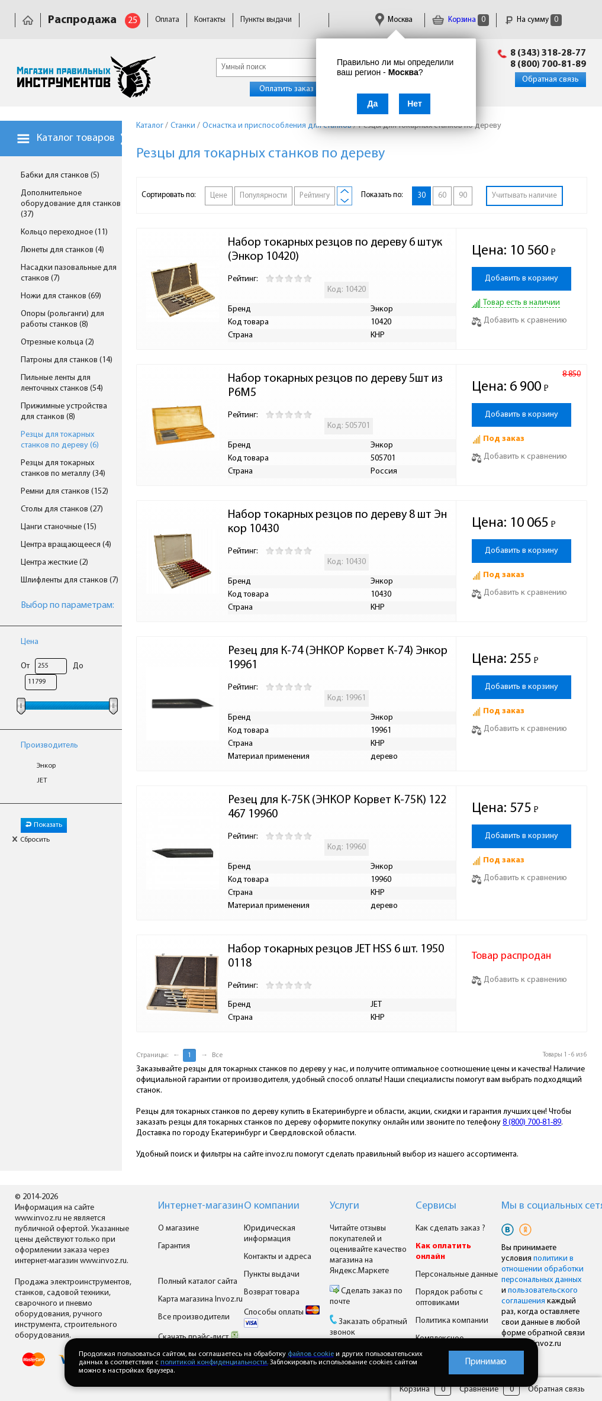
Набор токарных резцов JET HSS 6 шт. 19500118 (336, 956)
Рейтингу (315, 195)
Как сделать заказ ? (450, 1228)
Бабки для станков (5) (60, 175)
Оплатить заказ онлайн (300, 89)
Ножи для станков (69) (61, 296)
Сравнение (478, 1389)
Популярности (263, 195)
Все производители (194, 1317)
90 (463, 195)
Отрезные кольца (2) (57, 342)
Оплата (167, 20)
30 (421, 195)
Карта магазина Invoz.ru (200, 1299)
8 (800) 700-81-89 (548, 64)
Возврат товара (272, 1292)
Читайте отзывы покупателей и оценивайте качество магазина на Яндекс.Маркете (368, 1250)
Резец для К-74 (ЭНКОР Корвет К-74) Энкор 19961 (339, 658)
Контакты (210, 20)
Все (217, 1055)
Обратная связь (550, 79)
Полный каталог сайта (197, 1281)
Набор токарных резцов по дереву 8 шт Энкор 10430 (337, 522)
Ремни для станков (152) (64, 491)
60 (442, 195)
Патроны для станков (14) (66, 360)
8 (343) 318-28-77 (548, 53)
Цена (29, 641)
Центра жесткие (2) (54, 562)
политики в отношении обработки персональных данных (542, 1269)
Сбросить (31, 839)
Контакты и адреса (277, 1256)
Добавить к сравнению (519, 320)
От (25, 666)
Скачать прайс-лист (199, 1337)
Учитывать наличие (524, 195)
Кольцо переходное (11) (64, 232)
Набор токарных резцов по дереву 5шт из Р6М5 (336, 386)
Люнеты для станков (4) (62, 250)
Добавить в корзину (521, 278)
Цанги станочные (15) (58, 527)
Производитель (49, 745)
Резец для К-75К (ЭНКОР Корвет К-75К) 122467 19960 (337, 807)
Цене (218, 195)
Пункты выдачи (266, 20)
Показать (43, 825)
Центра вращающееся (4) (66, 544)
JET (42, 780)
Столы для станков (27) (62, 509)
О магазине (178, 1228)
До (78, 666)
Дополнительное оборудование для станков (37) (71, 204)
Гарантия (174, 1246)
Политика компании (452, 1320)
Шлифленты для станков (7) (69, 580)
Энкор (46, 765)
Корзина (460, 20)
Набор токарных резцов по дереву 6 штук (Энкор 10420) (336, 250)
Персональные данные (457, 1274)
